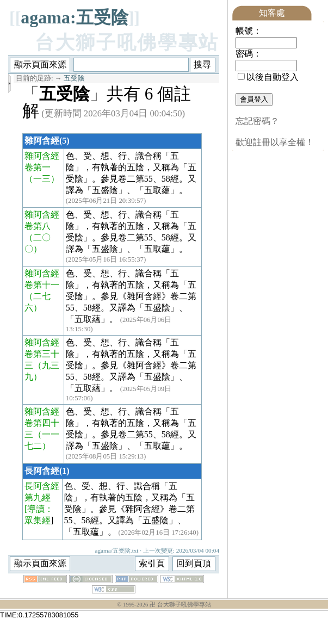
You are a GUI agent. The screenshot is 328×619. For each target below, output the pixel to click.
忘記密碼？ (257, 121)
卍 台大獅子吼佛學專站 (180, 605)
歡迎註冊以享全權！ (275, 142)
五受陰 (74, 78)
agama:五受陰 (74, 17)
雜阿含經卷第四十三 (41, 423)
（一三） (41, 178)
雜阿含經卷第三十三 (41, 354)
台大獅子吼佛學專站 (127, 42)
